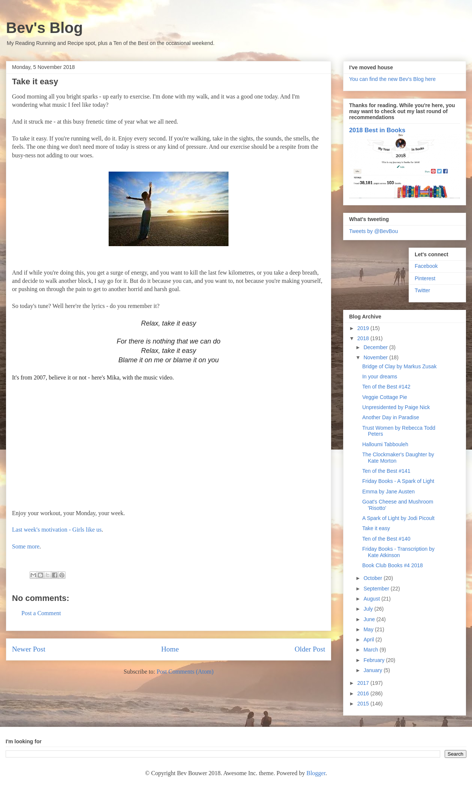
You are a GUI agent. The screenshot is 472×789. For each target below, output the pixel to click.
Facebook (426, 266)
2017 (363, 683)
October (373, 578)
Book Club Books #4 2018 (392, 565)
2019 (363, 328)
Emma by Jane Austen (388, 492)
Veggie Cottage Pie (384, 397)
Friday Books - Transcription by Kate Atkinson (398, 552)
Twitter (422, 290)
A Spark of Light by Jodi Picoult (398, 518)
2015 (363, 704)
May (369, 629)
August (372, 599)
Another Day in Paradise (390, 417)
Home (170, 649)
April (369, 640)
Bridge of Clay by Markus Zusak (399, 366)
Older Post (309, 649)
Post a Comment (41, 613)
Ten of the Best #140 (386, 539)
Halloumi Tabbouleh (385, 444)
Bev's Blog (44, 27)
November (376, 357)
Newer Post (28, 649)
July (368, 609)
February (374, 660)
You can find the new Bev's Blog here (392, 79)
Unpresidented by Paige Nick (396, 407)
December (376, 347)
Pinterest (425, 278)
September (376, 589)
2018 (363, 338)
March (371, 650)
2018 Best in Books (377, 130)
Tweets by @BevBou (373, 231)
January (373, 670)
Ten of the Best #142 (386, 387)
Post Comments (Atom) (185, 671)
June (369, 619)
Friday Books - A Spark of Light (398, 481)
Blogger (316, 773)
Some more (25, 546)
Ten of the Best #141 (386, 471)
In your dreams (379, 377)
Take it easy (376, 528)
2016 (363, 693)
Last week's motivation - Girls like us (57, 529)
